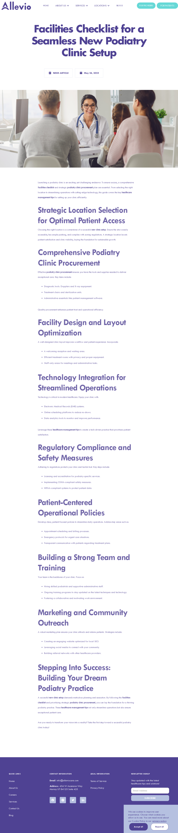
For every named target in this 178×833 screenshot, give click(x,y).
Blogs (120, 5)
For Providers (146, 5)
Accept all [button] (138, 827)
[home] (16, 5)
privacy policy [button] (159, 821)
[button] (62, 5)
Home (46, 5)
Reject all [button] (159, 827)
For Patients (167, 5)
